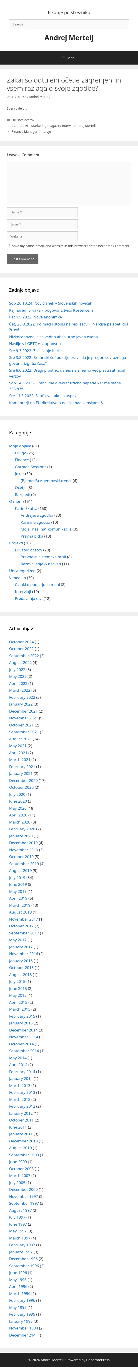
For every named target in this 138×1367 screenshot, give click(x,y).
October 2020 (21, 787)
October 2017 (21, 926)
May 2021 (18, 745)
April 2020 (18, 815)
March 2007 (19, 1175)
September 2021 (24, 731)
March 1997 (19, 1238)
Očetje (21, 487)
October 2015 (21, 967)
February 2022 (22, 697)
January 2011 (21, 1134)
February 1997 (22, 1244)
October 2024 (21, 641)
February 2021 (22, 766)
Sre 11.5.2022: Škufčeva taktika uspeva (44, 395)
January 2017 (21, 946)
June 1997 (18, 1224)
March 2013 (19, 1085)
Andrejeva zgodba (37, 515)
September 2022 (24, 655)
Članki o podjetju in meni (37, 584)
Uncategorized (22, 570)
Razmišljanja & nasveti (41, 563)
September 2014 (24, 1050)
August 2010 (20, 1147)
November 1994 (23, 1328)
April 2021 (18, 752)
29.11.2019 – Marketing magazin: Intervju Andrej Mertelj (53, 125)
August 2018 (20, 912)
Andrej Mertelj (69, 37)
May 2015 (18, 995)
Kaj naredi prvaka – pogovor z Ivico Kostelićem (51, 310)
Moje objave (20, 445)
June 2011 (18, 1127)
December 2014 (23, 1030)
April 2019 (18, 898)
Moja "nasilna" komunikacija (46, 529)
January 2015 (21, 1023)
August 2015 (20, 974)
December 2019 (23, 842)
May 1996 (18, 1279)
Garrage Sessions (30, 466)
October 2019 (21, 856)
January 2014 (21, 1078)
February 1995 (22, 1314)
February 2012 (22, 1106)
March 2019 (19, 905)
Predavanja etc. (29, 598)
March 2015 (19, 1009)
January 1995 (21, 1321)
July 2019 (17, 877)
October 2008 (21, 1168)
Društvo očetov (23, 120)
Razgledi (22, 494)
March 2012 (19, 1099)
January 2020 (21, 836)
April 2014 (18, 1064)
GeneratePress (98, 1359)
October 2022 (21, 648)
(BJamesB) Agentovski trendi (46, 480)
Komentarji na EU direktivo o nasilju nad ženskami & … (58, 402)
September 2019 (24, 863)
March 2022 (19, 690)
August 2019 (20, 870)
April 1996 (18, 1286)
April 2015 (18, 1002)
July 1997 (17, 1217)
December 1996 (23, 1258)
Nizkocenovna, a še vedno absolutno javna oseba (53, 336)
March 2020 (19, 822)
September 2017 (24, 933)
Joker (19, 473)
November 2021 (23, 718)
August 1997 (20, 1210)
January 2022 (21, 704)
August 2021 (20, 738)
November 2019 (23, 849)
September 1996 (24, 1265)
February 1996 (22, 1300)
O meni (15, 501)
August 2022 (20, 662)
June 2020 (18, 801)
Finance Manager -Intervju (31, 131)
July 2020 (17, 794)
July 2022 (17, 669)
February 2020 (22, 828)
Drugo (21, 453)
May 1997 (18, 1231)
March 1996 (19, 1293)
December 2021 (23, 711)
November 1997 (23, 1196)
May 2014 (18, 1057)
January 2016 (21, 960)
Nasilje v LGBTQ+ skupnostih (35, 343)
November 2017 (23, 919)
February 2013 (22, 1092)
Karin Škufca (26, 508)
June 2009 (18, 1161)
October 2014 (21, 1044)
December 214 (22, 1335)
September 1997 (24, 1203)
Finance (22, 459)
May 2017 (18, 939)
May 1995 (18, 1307)
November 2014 (23, 1036)
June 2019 (18, 884)
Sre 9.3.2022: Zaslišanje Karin (35, 350)
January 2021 (21, 773)
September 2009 (24, 1154)
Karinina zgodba (35, 522)
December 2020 (23, 780)
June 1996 (18, 1272)
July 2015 (17, 981)
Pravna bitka (32, 536)
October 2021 (21, 725)
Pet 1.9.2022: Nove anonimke (35, 317)
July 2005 (17, 1182)
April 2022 (18, 683)
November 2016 (23, 953)
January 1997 (21, 1251)
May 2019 (18, 891)
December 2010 (23, 1141)
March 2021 (19, 759)
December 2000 (23, 1189)
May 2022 (18, 676)
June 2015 (18, 988)
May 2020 (18, 808)
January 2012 (21, 1113)
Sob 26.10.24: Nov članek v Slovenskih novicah (50, 303)
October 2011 (21, 1120)
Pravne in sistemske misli (43, 556)
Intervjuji (23, 591)
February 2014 (22, 1071)
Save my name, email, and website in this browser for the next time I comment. (71, 246)
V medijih (17, 577)
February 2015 (22, 1016)
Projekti (16, 543)
